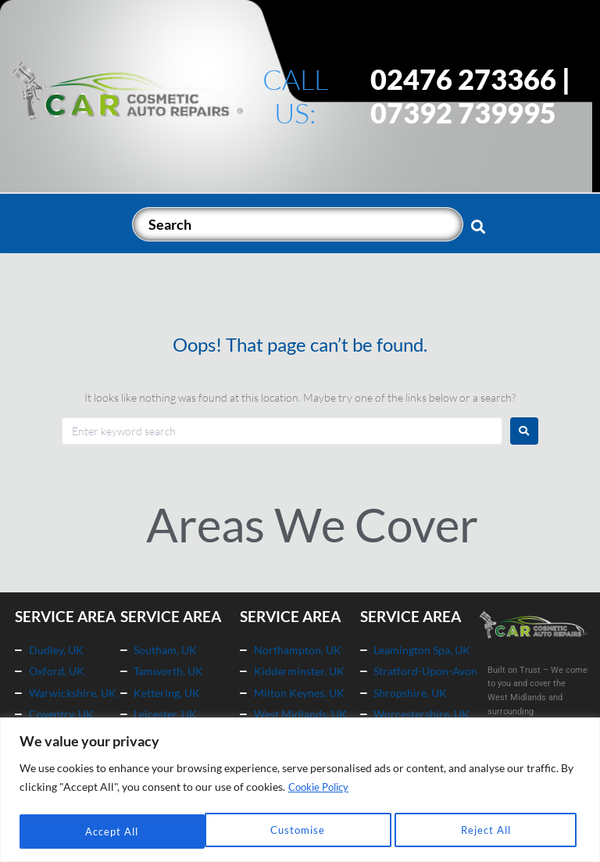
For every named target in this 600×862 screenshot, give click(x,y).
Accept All (488, 831)
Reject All (300, 831)
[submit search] (478, 226)
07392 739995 (463, 112)
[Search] (297, 224)
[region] (300, 790)
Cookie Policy (321, 789)
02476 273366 (463, 79)
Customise (111, 831)
